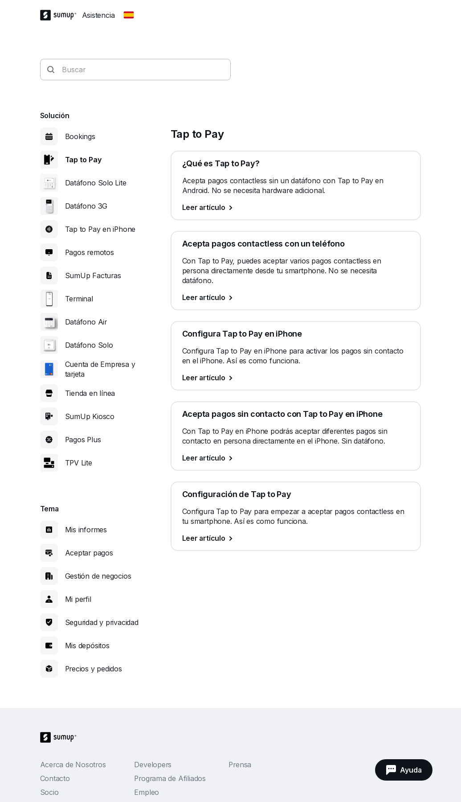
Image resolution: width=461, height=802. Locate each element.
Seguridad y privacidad (102, 622)
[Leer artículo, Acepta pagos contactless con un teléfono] (295, 297)
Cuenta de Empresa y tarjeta (100, 369)
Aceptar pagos (89, 552)
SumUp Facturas (93, 275)
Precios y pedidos (93, 668)
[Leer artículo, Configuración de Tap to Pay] (295, 538)
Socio (49, 792)
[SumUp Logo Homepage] (61, 15)
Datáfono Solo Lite (95, 182)
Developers (152, 764)
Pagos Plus (83, 439)
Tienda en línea (90, 393)
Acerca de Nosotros (73, 764)
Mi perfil (78, 599)
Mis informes (86, 529)
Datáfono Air (86, 321)
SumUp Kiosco (89, 416)
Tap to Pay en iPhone (100, 229)
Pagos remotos (89, 252)
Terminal (79, 298)
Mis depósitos (87, 645)
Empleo (146, 792)
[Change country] (128, 15)
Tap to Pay (83, 159)
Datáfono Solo (89, 345)
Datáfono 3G (86, 206)
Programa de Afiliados (169, 778)
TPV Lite (78, 462)
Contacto (55, 778)
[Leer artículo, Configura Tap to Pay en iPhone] (295, 377)
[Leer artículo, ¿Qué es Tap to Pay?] (295, 207)
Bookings (80, 136)
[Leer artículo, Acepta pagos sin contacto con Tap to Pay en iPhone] (295, 458)
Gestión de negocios (98, 576)
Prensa (239, 764)
